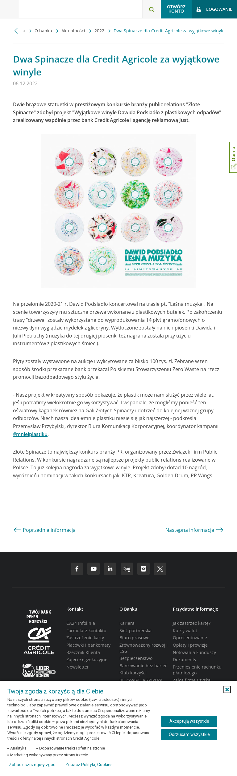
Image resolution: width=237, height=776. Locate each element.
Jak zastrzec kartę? (191, 623)
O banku (44, 31)
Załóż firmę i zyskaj (192, 680)
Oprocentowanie (190, 638)
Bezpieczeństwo (135, 658)
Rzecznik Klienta (83, 652)
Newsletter (77, 667)
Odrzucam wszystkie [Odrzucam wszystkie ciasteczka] (189, 734)
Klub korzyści (133, 673)
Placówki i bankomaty (88, 645)
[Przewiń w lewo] (16, 30)
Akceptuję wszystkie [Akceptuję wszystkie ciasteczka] (189, 721)
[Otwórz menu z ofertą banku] (9, 9)
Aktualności (73, 31)
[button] (227, 689)
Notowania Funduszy (194, 652)
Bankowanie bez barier (143, 666)
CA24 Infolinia (80, 623)
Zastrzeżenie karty (85, 638)
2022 (100, 31)
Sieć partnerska (135, 630)
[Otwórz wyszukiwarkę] (151, 9)
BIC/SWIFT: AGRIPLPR (140, 680)
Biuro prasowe (134, 638)
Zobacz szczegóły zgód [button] (32, 764)
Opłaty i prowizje (190, 645)
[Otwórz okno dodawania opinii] (233, 157)
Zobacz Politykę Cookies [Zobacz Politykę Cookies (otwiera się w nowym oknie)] (89, 764)
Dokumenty (184, 659)
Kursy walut (185, 630)
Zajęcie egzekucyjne (86, 659)
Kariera (127, 623)
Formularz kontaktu (86, 630)
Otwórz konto (176, 9)
